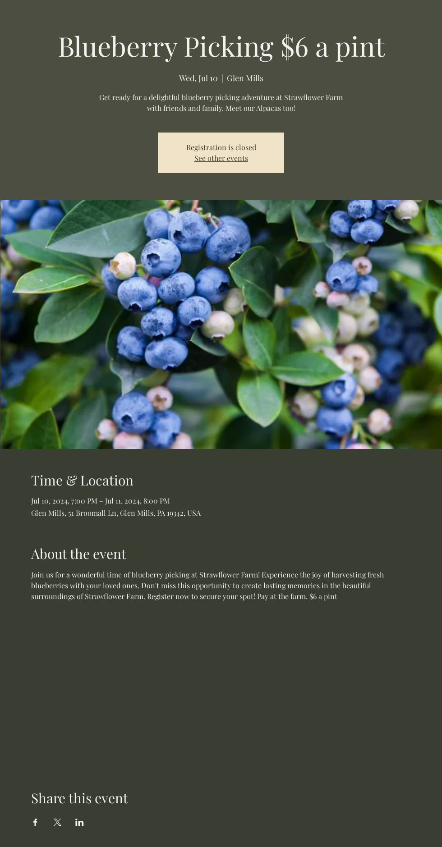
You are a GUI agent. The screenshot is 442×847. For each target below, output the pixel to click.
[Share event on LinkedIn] (79, 822)
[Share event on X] (57, 822)
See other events (221, 158)
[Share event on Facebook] (35, 822)
